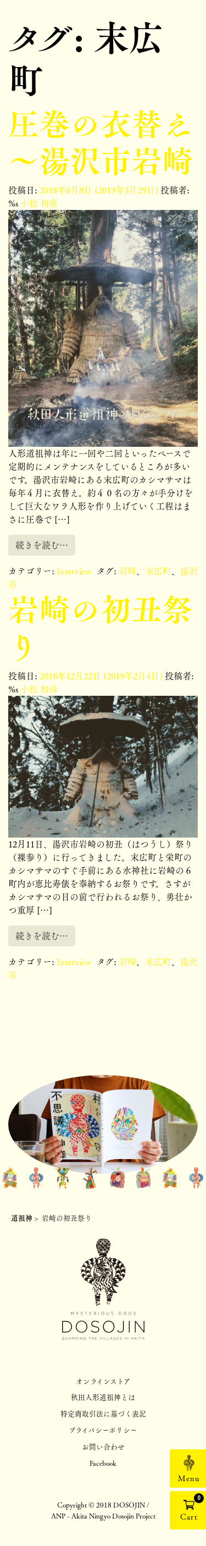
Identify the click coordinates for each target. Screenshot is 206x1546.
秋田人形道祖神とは (103, 1397)
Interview (74, 570)
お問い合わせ (103, 1446)
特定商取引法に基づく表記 (103, 1413)
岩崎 (127, 570)
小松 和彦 (38, 203)
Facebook (103, 1463)
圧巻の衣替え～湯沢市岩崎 (100, 142)
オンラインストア (103, 1381)
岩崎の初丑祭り (100, 627)
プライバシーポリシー (103, 1430)
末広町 (158, 570)
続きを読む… (41, 545)
